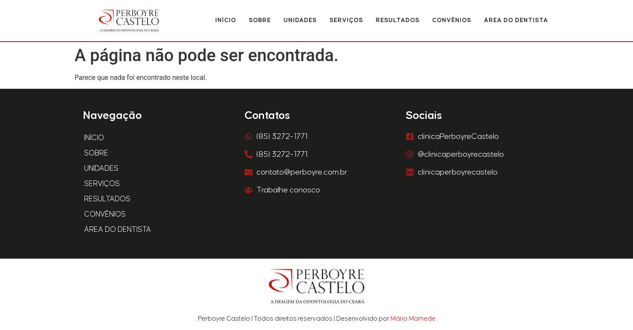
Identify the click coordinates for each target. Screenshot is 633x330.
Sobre (260, 20)
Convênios (451, 20)
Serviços (346, 20)
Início (225, 20)
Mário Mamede (413, 319)
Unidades (300, 20)
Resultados (397, 20)
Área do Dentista (516, 20)
